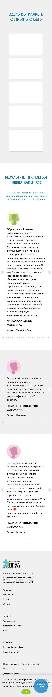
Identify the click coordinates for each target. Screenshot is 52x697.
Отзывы (7, 630)
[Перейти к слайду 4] (10, 337)
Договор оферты (11, 673)
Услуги (6, 599)
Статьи (6, 604)
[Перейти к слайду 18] (41, 337)
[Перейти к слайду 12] (28, 337)
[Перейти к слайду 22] (49, 422)
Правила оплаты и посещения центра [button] (21, 664)
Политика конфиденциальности (18, 668)
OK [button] (26, 692)
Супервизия (9, 620)
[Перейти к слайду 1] (3, 337)
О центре (7, 590)
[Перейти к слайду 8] (19, 337)
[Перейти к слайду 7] (17, 337)
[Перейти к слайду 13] (30, 337)
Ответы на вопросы (13, 625)
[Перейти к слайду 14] (32, 337)
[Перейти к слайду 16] (37, 337)
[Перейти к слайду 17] (39, 337)
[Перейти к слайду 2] (6, 337)
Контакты (8, 642)
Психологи (8, 594)
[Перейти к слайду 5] (12, 337)
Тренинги (7, 616)
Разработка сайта (12, 652)
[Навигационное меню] (48, 4)
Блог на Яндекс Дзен (13, 647)
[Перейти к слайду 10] (23, 337)
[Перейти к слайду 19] (43, 337)
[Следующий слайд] (49, 272)
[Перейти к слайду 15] (33, 422)
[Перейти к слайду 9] (21, 337)
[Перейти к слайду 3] (8, 337)
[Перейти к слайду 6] (13, 422)
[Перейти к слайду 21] (48, 337)
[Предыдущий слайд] (2, 272)
